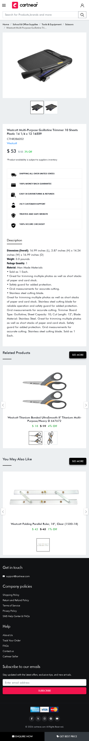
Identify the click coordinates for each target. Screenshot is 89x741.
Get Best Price (67, 736)
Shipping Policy (11, 594)
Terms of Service (11, 605)
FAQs (5, 645)
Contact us (8, 651)
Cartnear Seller (10, 656)
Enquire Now (22, 736)
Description (14, 240)
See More (78, 354)
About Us (8, 635)
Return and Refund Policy (16, 600)
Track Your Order (11, 640)
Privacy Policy (10, 610)
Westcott (12, 143)
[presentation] (3, 405)
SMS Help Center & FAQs (16, 616)
